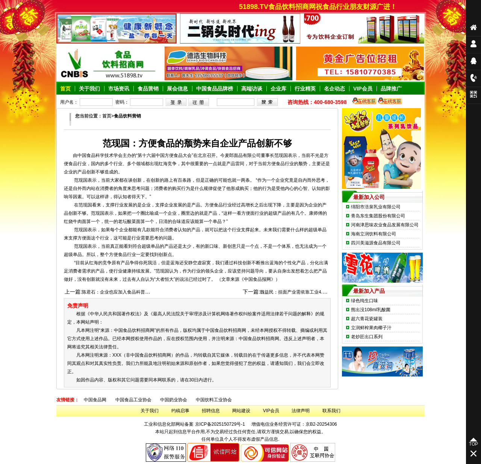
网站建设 (241, 410)
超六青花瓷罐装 (367, 318)
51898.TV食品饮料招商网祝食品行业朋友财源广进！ (321, 7)
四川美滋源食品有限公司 (376, 243)
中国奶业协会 (173, 399)
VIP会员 (271, 410)
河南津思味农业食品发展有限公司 (385, 224)
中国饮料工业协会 (214, 399)
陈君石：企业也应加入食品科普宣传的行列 (125, 292)
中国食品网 (95, 399)
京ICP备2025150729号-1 (220, 424)
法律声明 (301, 410)
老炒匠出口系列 (367, 336)
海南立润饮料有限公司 (373, 234)
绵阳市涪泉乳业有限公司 (376, 206)
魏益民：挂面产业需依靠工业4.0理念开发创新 (306, 292)
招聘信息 (211, 410)
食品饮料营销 (127, 116)
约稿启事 (180, 410)
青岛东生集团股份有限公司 (378, 215)
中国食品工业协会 (133, 399)
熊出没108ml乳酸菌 (370, 309)
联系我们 (331, 410)
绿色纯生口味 (364, 300)
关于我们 (150, 410)
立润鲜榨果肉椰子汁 (371, 327)
